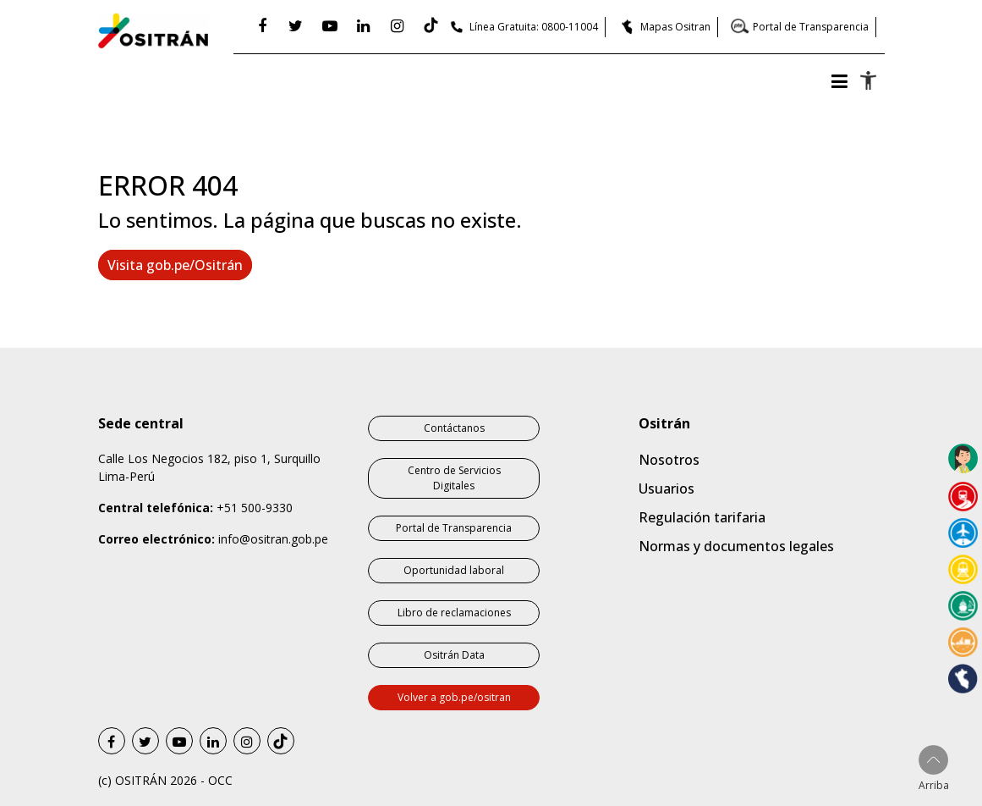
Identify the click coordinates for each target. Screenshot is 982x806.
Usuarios (666, 488)
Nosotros (669, 459)
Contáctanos (454, 428)
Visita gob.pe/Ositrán (175, 265)
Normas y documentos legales (736, 546)
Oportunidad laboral (453, 570)
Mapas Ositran (675, 26)
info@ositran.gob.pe (273, 539)
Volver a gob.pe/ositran (454, 697)
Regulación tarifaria (702, 517)
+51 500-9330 (255, 508)
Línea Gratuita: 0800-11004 (533, 26)
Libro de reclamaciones (454, 612)
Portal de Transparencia (811, 26)
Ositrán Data (454, 655)
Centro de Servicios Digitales (454, 478)
